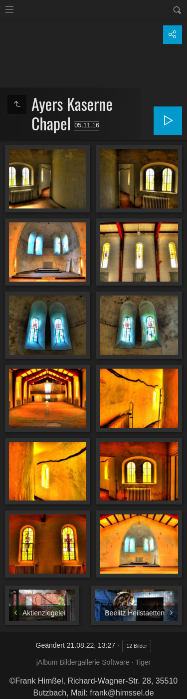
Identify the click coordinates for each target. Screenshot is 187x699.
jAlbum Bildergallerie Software (83, 662)
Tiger (143, 662)
